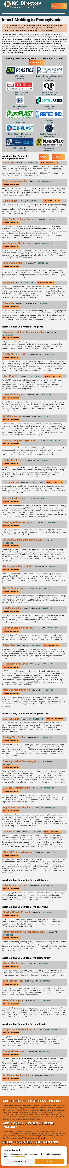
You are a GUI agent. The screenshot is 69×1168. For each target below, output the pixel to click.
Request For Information (57, 157)
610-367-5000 (55, 219)
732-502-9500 (45, 1001)
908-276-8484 (43, 963)
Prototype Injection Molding (15, 28)
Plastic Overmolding (47, 30)
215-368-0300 (47, 181)
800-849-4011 (49, 1075)
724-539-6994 (35, 201)
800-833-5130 (49, 788)
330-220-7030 (8, 335)
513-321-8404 (51, 566)
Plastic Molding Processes (35, 28)
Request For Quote (59, 6)
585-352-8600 (46, 737)
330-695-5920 (48, 354)
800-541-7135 (50, 808)
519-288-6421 (56, 1029)
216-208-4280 (36, 376)
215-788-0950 (32, 163)
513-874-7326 (43, 416)
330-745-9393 (53, 628)
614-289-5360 (35, 645)
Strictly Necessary (18, 1161)
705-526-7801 (44, 1051)
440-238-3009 (46, 395)
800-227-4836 (38, 482)
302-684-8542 (49, 885)
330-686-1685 (8, 543)
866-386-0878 (48, 664)
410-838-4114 (48, 912)
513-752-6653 (51, 522)
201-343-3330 (45, 981)
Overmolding (46, 25)
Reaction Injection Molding (31, 25)
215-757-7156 (43, 263)
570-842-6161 (44, 303)
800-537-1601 (42, 460)
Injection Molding (21, 30)
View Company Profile (48, 162)
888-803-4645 (47, 608)
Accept (49, 1161)
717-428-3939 (47, 243)
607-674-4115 (8, 764)
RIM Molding (34, 30)
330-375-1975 (55, 440)
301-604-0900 (8, 935)
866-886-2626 (50, 852)
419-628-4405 (48, 690)
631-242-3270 (36, 832)
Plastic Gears (51, 28)
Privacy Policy (19, 1157)
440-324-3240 (44, 588)
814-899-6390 (29, 283)
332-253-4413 (38, 719)
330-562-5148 (42, 498)
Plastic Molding (57, 25)
